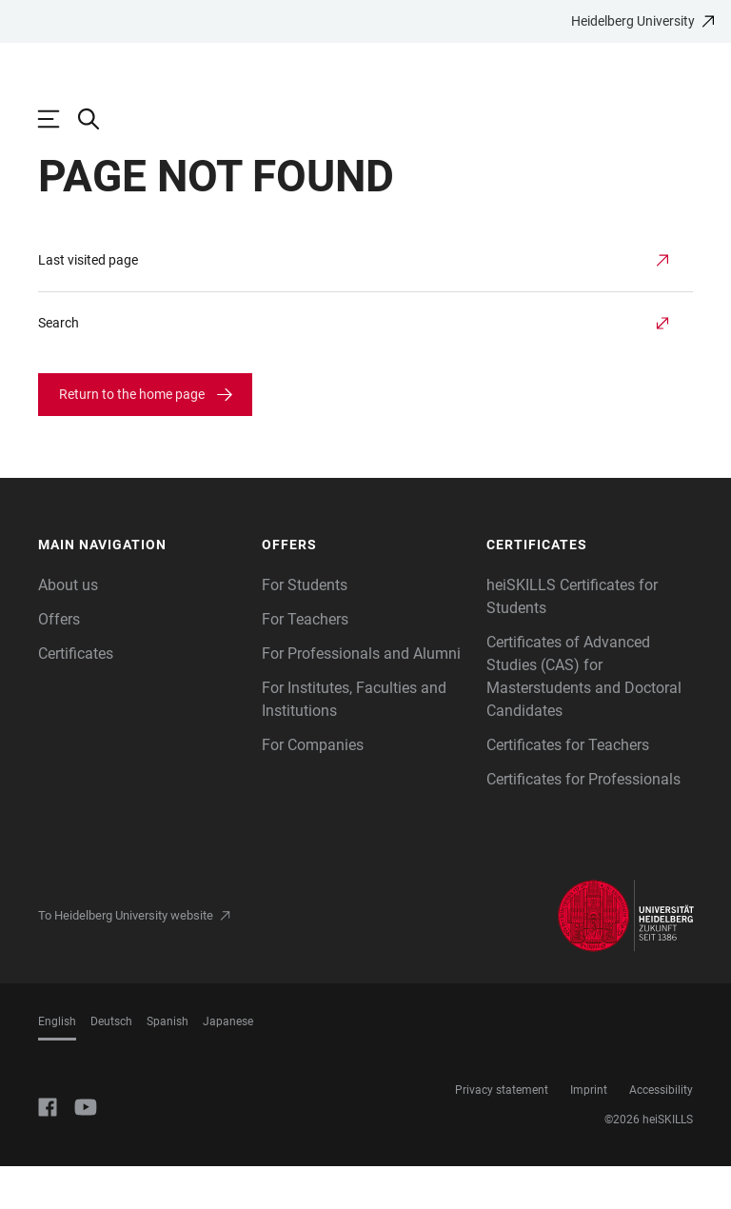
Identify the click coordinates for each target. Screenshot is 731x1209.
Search (58, 365)
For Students (304, 628)
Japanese (228, 1064)
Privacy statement (501, 1133)
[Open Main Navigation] (58, 119)
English (57, 1064)
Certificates (75, 696)
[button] (141, 588)
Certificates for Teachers (567, 788)
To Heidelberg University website (125, 958)
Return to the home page (132, 437)
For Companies (313, 788)
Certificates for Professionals (583, 822)
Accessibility (661, 1133)
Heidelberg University (633, 21)
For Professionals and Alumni (361, 696)
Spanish (167, 1064)
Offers (59, 662)
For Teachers (305, 662)
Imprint (588, 1133)
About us (68, 628)
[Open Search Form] (98, 119)
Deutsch (111, 1064)
